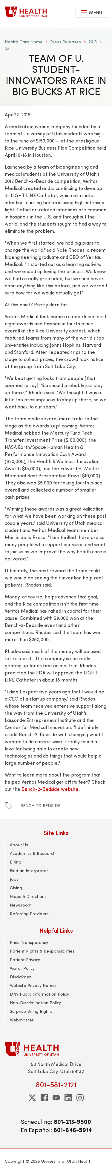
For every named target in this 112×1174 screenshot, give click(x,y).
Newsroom (21, 905)
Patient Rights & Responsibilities (42, 951)
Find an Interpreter (29, 870)
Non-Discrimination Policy (35, 1002)
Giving (16, 888)
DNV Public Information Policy (39, 994)
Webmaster (21, 1020)
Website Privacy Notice (33, 985)
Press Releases (65, 42)
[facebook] (44, 1097)
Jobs (14, 879)
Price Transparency (29, 942)
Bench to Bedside (40, 805)
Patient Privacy (25, 959)
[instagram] (80, 1097)
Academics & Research (33, 853)
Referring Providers (29, 913)
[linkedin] (68, 1097)
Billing (15, 862)
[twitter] (32, 1097)
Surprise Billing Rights (31, 1011)
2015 (92, 42)
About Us (19, 844)
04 (7, 49)
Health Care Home (24, 42)
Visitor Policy (22, 968)
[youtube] (56, 1097)
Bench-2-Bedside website (50, 789)
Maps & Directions (28, 896)
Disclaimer (20, 977)
